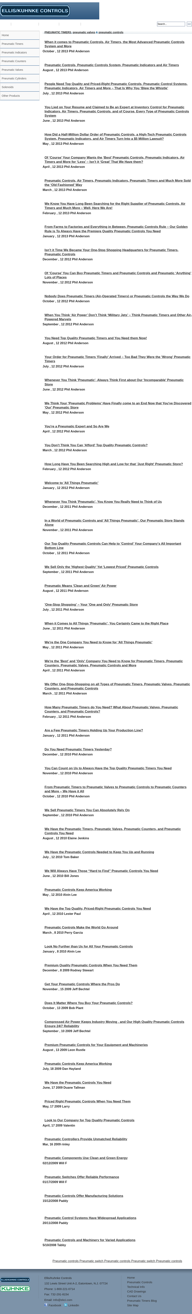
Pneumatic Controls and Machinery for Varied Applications (90, 1240)
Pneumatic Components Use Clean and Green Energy (86, 1158)
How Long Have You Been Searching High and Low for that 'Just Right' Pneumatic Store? (114, 464)
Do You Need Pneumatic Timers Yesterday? (78, 749)
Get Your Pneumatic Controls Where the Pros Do (82, 984)
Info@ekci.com (182, 14)
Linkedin (73, 1305)
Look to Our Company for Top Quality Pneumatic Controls (89, 1120)
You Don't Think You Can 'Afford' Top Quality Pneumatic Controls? (96, 445)
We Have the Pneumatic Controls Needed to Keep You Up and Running (99, 852)
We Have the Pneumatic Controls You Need (78, 1082)
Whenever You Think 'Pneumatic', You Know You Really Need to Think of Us (103, 502)
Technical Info (49, 24)
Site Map (132, 1305)
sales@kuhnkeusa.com (177, 17)
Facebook (55, 1305)
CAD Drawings (70, 24)
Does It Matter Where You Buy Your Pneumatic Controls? (89, 1003)
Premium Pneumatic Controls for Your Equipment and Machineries (96, 1045)
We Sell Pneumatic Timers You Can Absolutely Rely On (87, 810)
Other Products (11, 95)
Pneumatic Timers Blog (142, 1300)
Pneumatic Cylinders (14, 78)
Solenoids (8, 87)
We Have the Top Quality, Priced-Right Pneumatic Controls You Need (98, 908)
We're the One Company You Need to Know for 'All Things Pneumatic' (98, 642)
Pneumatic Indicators (14, 52)
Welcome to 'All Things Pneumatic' (71, 483)
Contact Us (89, 24)
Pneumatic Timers (12, 43)
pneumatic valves (84, 32)
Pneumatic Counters (14, 61)
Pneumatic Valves (12, 69)
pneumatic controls (110, 32)
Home (5, 24)
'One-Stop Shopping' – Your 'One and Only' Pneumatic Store (91, 604)
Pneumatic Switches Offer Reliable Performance (82, 1177)
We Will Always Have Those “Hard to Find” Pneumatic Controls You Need (101, 871)
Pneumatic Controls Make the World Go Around (81, 927)
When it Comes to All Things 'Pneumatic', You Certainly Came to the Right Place (106, 623)
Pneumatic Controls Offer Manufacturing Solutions (84, 1196)
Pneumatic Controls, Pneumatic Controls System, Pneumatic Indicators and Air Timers (112, 65)
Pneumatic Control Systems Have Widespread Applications (90, 1218)
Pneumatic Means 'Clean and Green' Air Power (81, 586)
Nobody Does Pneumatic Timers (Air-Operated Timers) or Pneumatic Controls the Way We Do (117, 296)
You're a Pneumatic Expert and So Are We (77, 426)
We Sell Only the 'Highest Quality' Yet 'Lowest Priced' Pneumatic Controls (102, 567)
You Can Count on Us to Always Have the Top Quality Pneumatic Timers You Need (108, 768)
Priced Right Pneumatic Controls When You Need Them (88, 1101)
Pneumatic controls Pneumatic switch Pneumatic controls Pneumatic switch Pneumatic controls (117, 1261)
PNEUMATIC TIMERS (58, 32)
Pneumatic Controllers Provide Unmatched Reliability (86, 1139)
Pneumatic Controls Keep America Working (78, 890)
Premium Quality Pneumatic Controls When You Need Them (91, 965)
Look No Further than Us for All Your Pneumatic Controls (89, 946)
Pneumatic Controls (24, 24)
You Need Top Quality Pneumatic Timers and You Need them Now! (96, 338)
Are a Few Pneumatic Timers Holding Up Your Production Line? (94, 730)
